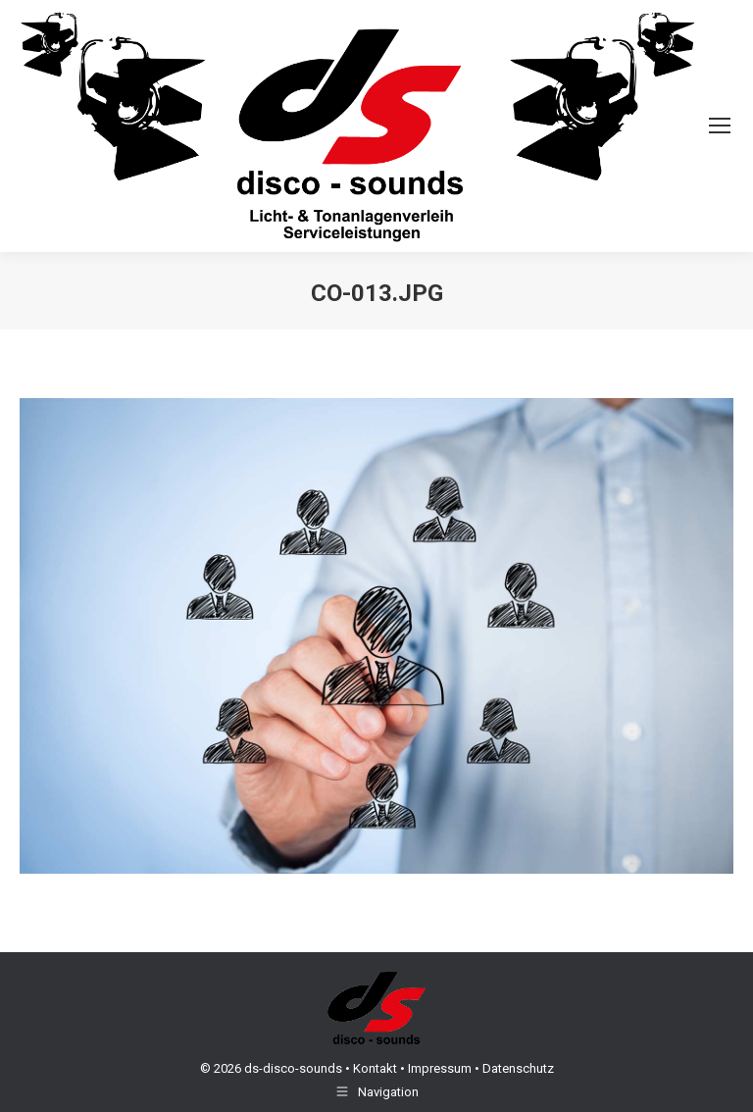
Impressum (440, 1068)
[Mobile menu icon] (719, 125)
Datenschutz (518, 1068)
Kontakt (375, 1068)
